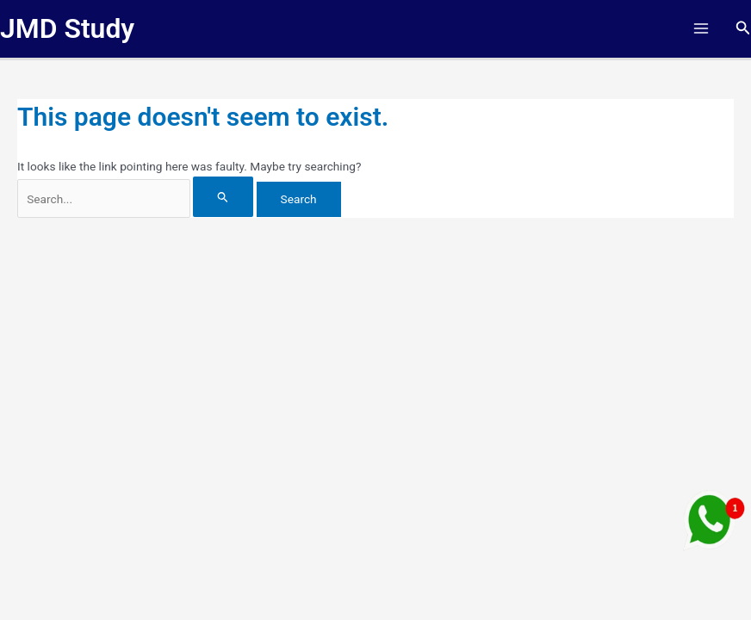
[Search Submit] (223, 197)
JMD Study (67, 28)
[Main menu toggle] (700, 28)
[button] (743, 28)
